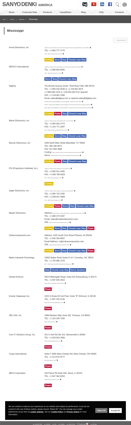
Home (11, 12)
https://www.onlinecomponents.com (65, 252)
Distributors (27, 19)
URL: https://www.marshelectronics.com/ (62, 135)
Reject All (101, 410)
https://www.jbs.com (53, 330)
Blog (83, 12)
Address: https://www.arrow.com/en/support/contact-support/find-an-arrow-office (80, 48)
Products (47, 12)
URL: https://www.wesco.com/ (58, 74)
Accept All (115, 410)
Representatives (118, 40)
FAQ (101, 12)
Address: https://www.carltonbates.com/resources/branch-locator (73, 67)
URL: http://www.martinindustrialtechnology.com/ (66, 272)
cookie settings (36, 412)
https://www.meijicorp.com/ (56, 389)
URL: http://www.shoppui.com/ (58, 184)
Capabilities (65, 12)
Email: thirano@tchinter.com (57, 350)
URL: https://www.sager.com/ (57, 207)
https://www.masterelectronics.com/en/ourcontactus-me (77, 220)
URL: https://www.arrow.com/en (58, 54)
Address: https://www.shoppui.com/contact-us (65, 174)
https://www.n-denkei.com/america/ (60, 291)
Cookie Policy (57, 412)
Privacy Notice (73, 412)
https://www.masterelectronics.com (65, 230)
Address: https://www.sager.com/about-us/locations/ (67, 197)
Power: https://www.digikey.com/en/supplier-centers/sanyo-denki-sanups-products (81, 106)
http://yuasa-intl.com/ (53, 369)
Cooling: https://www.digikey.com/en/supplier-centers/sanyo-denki (74, 103)
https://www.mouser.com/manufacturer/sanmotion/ (73, 161)
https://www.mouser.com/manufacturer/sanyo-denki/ (75, 158)
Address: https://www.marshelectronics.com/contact (67, 126)
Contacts (119, 12)
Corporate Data (29, 12)
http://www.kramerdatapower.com (59, 311)
